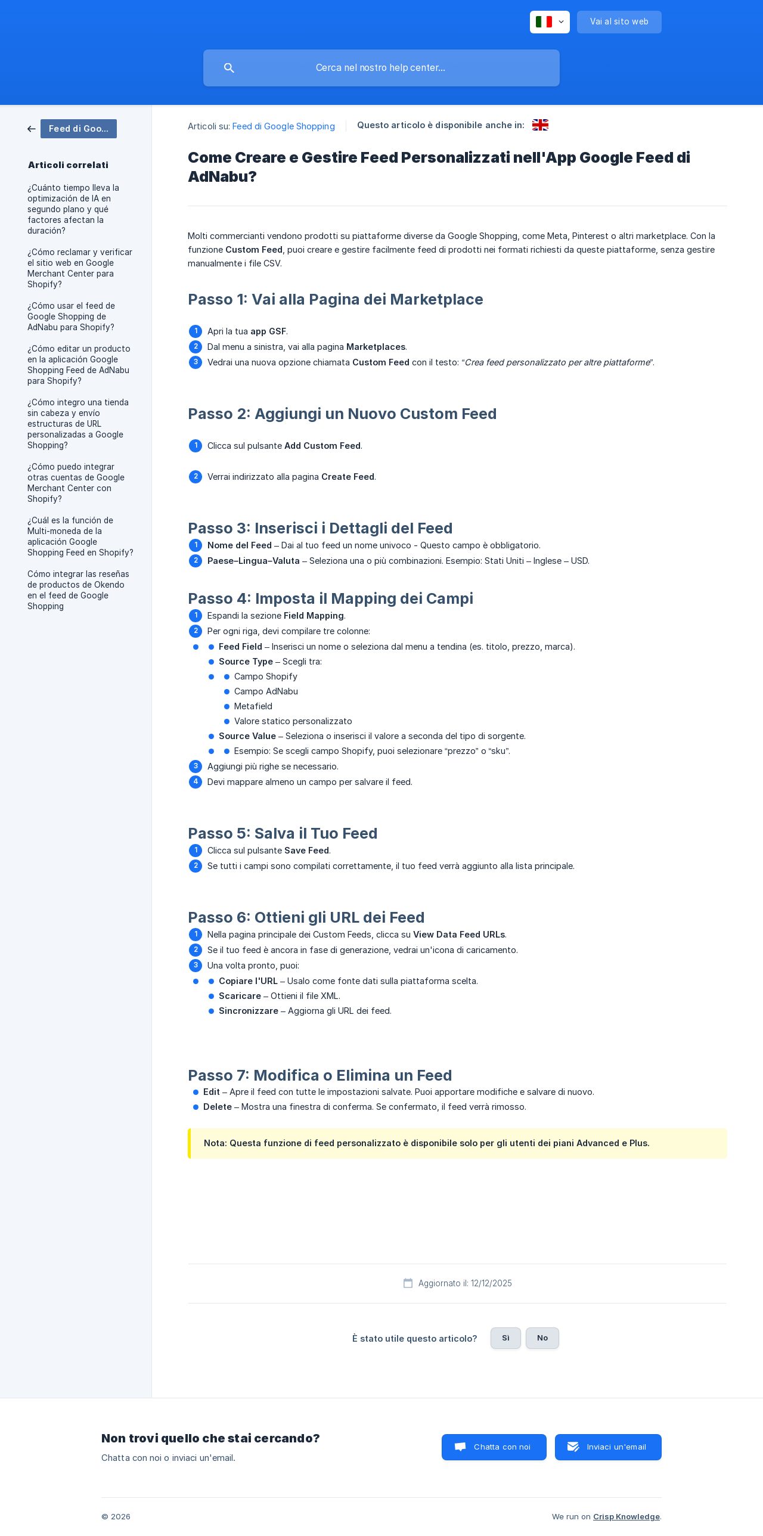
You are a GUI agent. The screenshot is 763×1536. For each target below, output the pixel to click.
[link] (72, 128)
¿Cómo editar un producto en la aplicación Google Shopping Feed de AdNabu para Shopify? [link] (79, 365)
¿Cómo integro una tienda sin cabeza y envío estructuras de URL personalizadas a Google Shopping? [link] (78, 424)
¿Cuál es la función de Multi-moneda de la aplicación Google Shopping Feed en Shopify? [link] (80, 536)
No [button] (542, 1337)
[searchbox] (381, 67)
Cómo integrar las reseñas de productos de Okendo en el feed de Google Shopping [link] (78, 590)
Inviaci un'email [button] (616, 1446)
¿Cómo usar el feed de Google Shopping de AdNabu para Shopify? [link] (71, 316)
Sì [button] (506, 1337)
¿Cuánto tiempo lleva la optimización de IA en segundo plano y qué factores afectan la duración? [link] (73, 209)
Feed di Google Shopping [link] (283, 126)
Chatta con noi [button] (502, 1446)
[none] (550, 22)
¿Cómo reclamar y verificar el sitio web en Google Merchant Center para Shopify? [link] (79, 268)
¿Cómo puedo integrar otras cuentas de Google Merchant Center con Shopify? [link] (76, 483)
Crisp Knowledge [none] (626, 1516)
